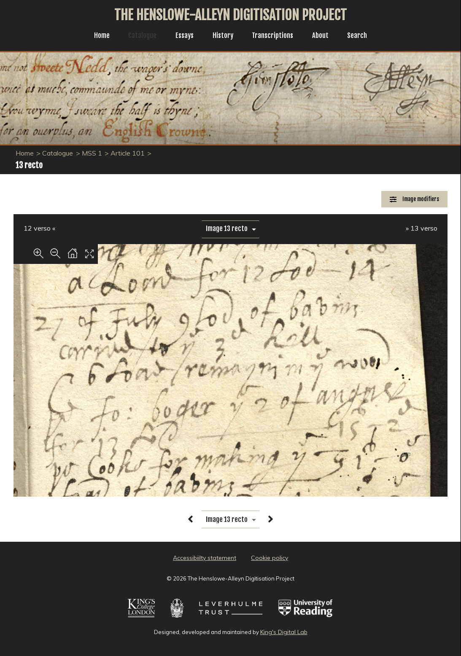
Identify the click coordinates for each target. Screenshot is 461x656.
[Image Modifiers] (414, 199)
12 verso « (39, 228)
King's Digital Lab (283, 632)
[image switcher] (230, 228)
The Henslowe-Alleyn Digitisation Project (230, 15)
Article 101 (128, 153)
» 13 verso (421, 228)
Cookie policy (269, 558)
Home (95, 36)
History (222, 36)
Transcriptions (274, 36)
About (325, 36)
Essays (182, 36)
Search (363, 36)
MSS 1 (92, 153)
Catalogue (138, 36)
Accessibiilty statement (204, 558)
